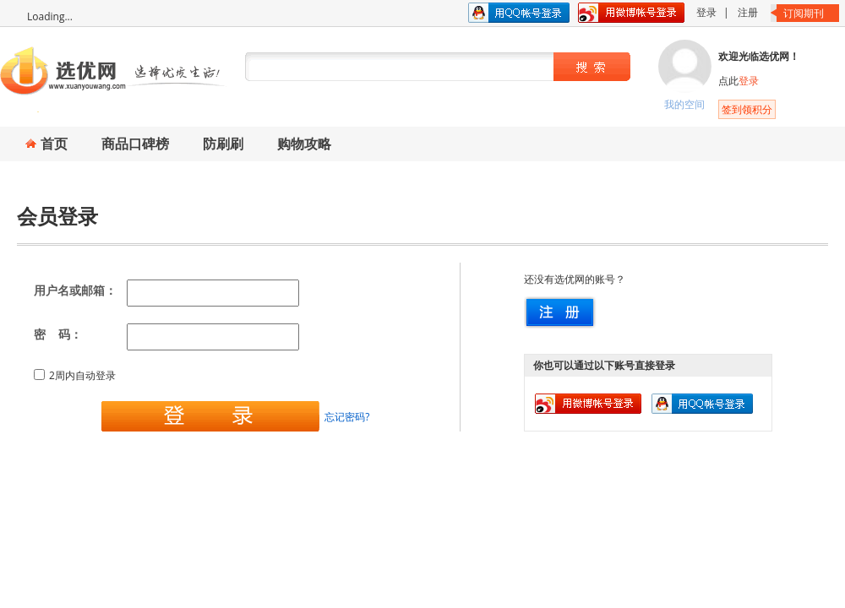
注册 (748, 12)
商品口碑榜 (135, 143)
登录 (706, 12)
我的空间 (684, 104)
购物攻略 (304, 143)
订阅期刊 (803, 13)
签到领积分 (747, 109)
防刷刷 (223, 143)
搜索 (590, 66)
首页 (54, 143)
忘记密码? (346, 417)
